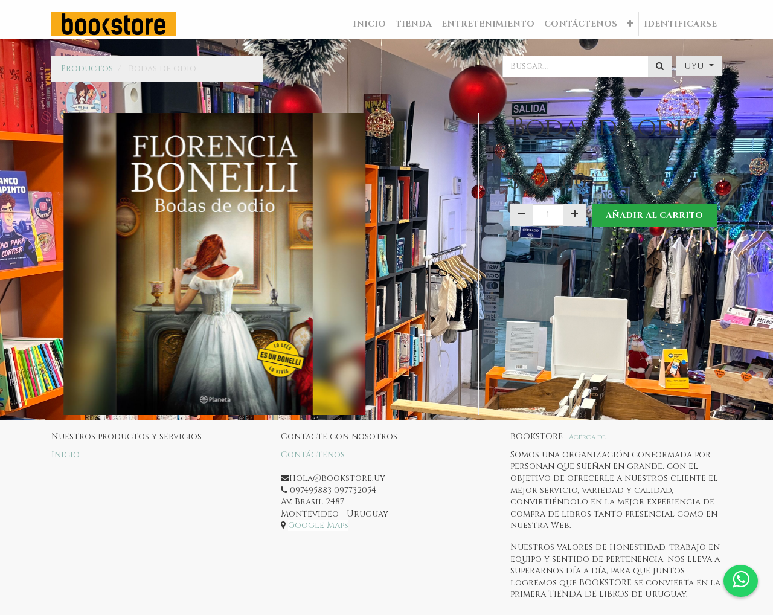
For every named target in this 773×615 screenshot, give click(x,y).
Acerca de (587, 437)
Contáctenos (313, 454)
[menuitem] (369, 24)
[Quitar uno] (521, 215)
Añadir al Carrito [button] (654, 215)
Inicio (65, 454)
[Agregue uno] (574, 215)
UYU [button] (695, 66)
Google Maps (318, 525)
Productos (87, 68)
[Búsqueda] (660, 66)
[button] (630, 24)
